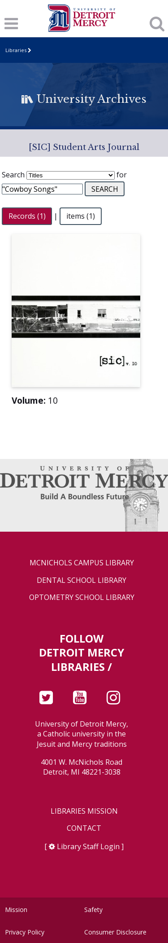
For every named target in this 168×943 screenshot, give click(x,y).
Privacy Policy (24, 932)
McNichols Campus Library (82, 563)
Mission (16, 909)
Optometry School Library (81, 597)
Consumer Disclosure (115, 932)
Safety (93, 909)
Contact (84, 828)
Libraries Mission (84, 811)
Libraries (15, 50)
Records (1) (27, 216)
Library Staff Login (88, 846)
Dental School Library (81, 580)
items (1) (80, 216)
